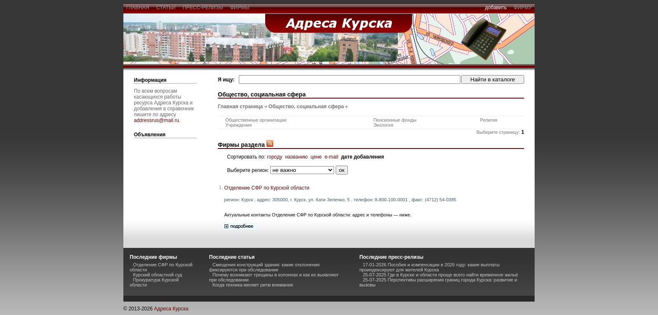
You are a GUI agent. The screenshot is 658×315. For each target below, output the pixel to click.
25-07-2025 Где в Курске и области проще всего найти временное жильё (440, 274)
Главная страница (240, 106)
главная (137, 7)
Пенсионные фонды (395, 119)
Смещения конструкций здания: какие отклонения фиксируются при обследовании (264, 267)
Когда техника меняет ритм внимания (252, 284)
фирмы (240, 7)
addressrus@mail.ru (156, 120)
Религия (488, 119)
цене (316, 157)
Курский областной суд (157, 274)
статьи (166, 7)
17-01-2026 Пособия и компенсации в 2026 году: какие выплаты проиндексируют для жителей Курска (429, 267)
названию (296, 157)
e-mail (331, 157)
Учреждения (238, 125)
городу (274, 157)
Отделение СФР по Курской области (266, 188)
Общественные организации (256, 119)
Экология (383, 125)
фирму (523, 7)
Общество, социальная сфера (306, 106)
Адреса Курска (171, 309)
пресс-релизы (203, 7)
